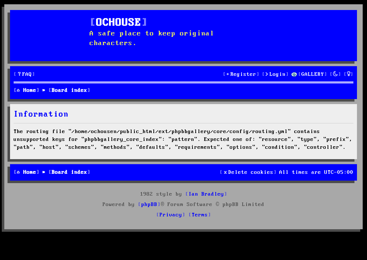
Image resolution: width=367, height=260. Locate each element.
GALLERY (312, 74)
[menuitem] (24, 74)
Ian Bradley (206, 194)
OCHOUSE (118, 23)
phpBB (149, 204)
